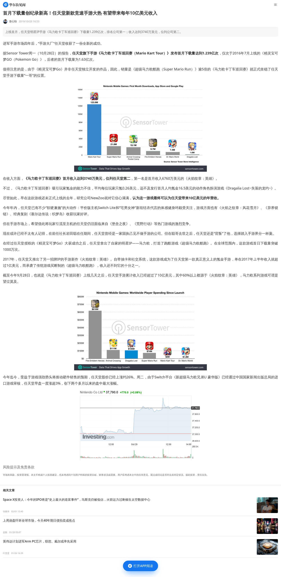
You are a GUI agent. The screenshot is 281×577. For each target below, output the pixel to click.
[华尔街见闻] (14, 4)
